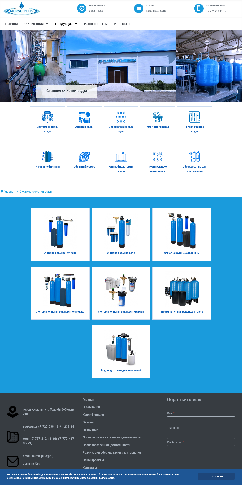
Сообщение (175, 442)
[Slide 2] (124, 97)
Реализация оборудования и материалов (112, 452)
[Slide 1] (117, 97)
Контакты (122, 24)
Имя (170, 413)
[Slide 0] (111, 97)
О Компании (34, 24)
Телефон (174, 427)
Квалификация (93, 414)
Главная (11, 24)
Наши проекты (96, 24)
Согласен (216, 476)
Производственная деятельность (106, 445)
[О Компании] (46, 23)
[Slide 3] (131, 97)
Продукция (64, 24)
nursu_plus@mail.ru (156, 11)
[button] (18, 66)
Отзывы (88, 422)
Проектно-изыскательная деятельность (112, 437)
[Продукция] (75, 23)
